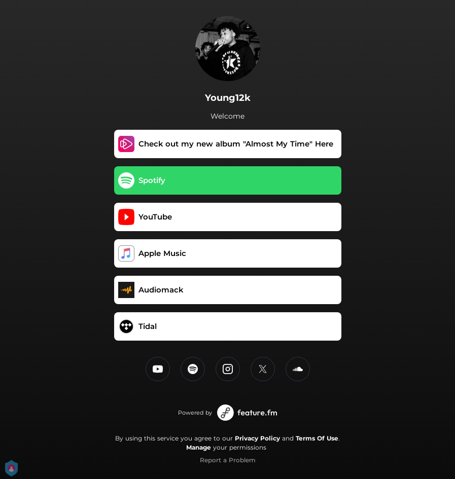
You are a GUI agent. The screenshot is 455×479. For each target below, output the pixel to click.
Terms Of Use (317, 438)
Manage (198, 447)
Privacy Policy (257, 438)
